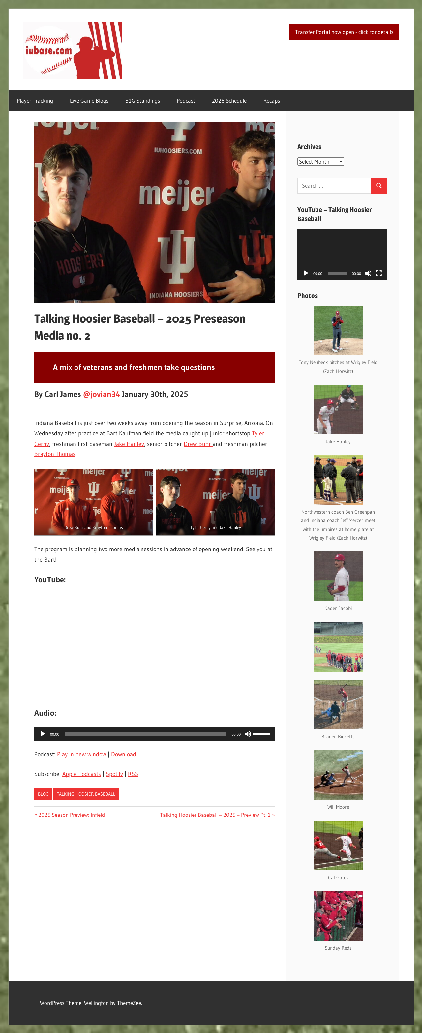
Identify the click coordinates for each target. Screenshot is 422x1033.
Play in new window (81, 754)
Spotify (114, 774)
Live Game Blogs (89, 100)
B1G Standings (142, 100)
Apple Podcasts (81, 774)
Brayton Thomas (54, 454)
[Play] (43, 734)
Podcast (186, 100)
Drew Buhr (198, 444)
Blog (43, 794)
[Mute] (248, 734)
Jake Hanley (129, 444)
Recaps (271, 100)
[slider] (145, 734)
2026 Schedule (229, 100)
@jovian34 (101, 394)
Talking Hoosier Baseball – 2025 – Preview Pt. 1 (215, 814)
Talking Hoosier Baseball (86, 794)
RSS (133, 774)
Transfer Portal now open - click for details (344, 31)
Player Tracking (35, 100)
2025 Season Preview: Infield (71, 814)
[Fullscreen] (379, 273)
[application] (154, 734)
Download (123, 754)
